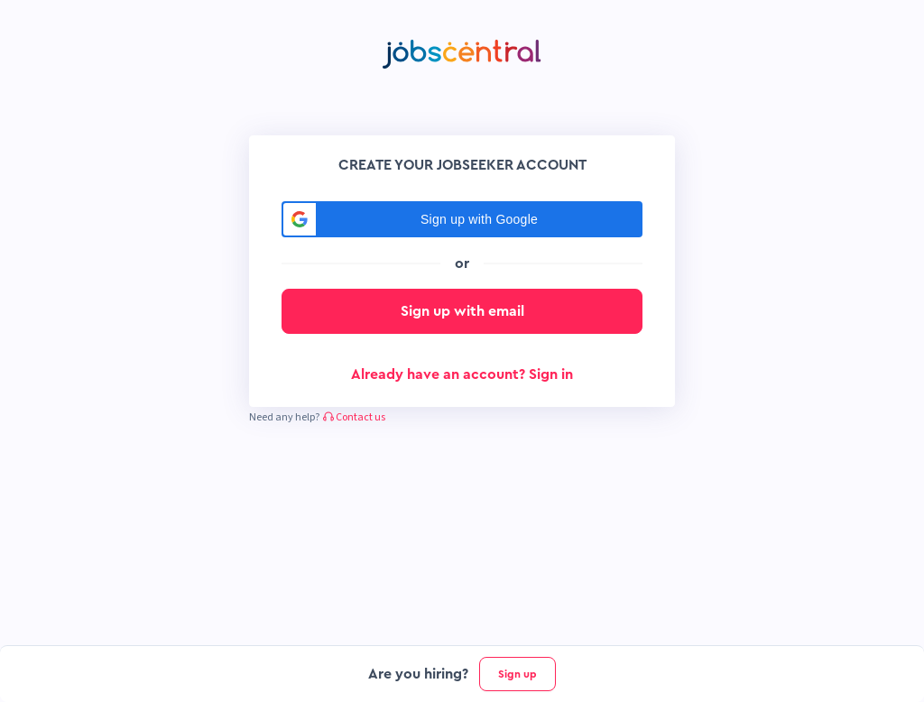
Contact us (354, 418)
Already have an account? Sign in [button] (462, 374)
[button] (462, 219)
